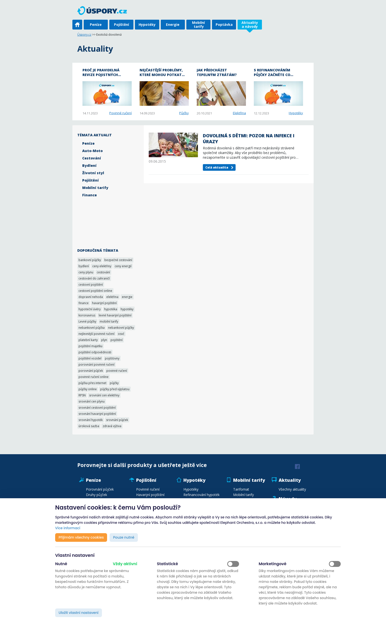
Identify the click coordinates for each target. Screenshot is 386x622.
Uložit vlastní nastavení (78, 612)
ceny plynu (86, 272)
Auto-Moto (92, 150)
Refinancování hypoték (201, 494)
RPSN (82, 395)
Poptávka (224, 24)
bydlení (84, 266)
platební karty (88, 340)
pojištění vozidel (90, 358)
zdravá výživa (112, 426)
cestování (103, 272)
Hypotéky (147, 24)
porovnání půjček (91, 371)
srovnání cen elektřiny (104, 395)
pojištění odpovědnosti (95, 352)
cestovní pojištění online (95, 291)
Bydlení (89, 165)
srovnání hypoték (91, 420)
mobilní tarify (109, 321)
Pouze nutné (123, 537)
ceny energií (123, 266)
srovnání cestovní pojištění (97, 407)
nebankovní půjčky (121, 328)
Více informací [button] (67, 528)
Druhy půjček (96, 494)
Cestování (91, 158)
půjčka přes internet (92, 383)
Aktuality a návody (249, 24)
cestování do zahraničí (94, 278)
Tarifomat (241, 489)
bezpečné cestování (118, 260)
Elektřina (239, 113)
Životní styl (93, 173)
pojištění (117, 340)
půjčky (114, 383)
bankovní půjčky (90, 260)
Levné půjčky (87, 321)
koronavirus (87, 315)
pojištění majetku (90, 346)
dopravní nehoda (91, 297)
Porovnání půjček (100, 489)
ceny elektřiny (101, 266)
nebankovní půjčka (92, 328)
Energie (172, 24)
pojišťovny (112, 358)
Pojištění (121, 24)
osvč (121, 334)
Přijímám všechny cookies (81, 537)
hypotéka (110, 309)
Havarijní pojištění (150, 494)
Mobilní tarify (198, 24)
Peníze (96, 24)
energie (127, 297)
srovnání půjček (117, 420)
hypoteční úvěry (90, 309)
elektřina (112, 297)
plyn (104, 340)
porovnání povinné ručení (96, 364)
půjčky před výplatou (114, 389)
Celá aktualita (216, 167)
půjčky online (88, 389)
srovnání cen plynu (92, 401)
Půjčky (184, 113)
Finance (89, 195)
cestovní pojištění (91, 284)
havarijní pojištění (104, 303)
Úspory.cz (84, 34)
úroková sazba (89, 426)
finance (84, 303)
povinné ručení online (94, 377)
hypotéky (127, 309)
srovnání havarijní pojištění (97, 414)
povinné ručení (116, 371)
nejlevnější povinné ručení (96, 334)
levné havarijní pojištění (115, 315)
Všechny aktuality (292, 489)
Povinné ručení (120, 113)
